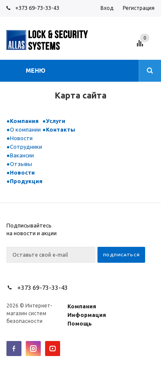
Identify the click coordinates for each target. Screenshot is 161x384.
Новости (21, 138)
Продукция (26, 181)
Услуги (55, 121)
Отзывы (21, 164)
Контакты (60, 129)
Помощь (79, 323)
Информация (86, 315)
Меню (36, 70)
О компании (25, 129)
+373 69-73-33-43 (37, 8)
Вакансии (22, 155)
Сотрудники (26, 147)
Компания (24, 121)
